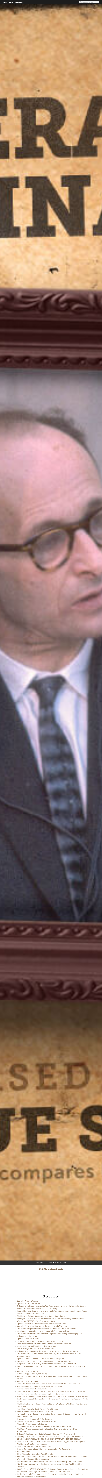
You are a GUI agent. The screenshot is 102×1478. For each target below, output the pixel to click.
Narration (63, 1262)
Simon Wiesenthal (24, 1452)
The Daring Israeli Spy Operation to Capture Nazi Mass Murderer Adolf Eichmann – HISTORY (51, 1391)
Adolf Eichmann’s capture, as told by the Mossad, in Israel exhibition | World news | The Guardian (52, 1457)
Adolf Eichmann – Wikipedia (27, 1371)
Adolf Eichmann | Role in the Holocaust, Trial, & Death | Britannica (41, 1394)
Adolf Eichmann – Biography (27, 1381)
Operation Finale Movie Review (28, 1339)
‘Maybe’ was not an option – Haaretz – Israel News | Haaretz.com (41, 1341)
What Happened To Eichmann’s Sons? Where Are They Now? (39, 1386)
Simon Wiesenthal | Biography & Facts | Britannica (35, 1454)
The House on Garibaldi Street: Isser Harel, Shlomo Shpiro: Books (41, 1316)
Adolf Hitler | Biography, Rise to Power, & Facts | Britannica (38, 1409)
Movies (57, 1262)
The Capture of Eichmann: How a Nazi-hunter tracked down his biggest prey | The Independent (52, 1442)
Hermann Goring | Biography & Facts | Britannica (34, 1419)
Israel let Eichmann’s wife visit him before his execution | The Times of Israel (45, 1449)
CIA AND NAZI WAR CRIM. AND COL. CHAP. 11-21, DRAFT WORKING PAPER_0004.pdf (49, 1439)
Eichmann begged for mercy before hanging (33, 1374)
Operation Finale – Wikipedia (27, 1301)
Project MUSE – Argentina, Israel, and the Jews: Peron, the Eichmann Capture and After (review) (52, 1396)
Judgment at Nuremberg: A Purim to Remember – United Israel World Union (45, 1426)
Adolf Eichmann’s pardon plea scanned (31, 1477)
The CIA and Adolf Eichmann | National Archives (34, 1447)
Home (5, 2)
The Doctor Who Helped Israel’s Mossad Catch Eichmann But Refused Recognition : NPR (49, 1384)
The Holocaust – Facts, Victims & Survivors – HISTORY (37, 1421)
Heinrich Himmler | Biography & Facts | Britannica (35, 1411)
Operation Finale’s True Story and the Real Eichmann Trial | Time (40, 1359)
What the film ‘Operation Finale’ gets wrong (33, 1459)
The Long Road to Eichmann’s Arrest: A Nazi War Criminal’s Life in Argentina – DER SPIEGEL (50, 1436)
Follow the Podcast (16, 2)
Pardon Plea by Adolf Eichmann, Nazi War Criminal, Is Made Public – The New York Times (50, 1474)
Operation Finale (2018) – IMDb (28, 1304)
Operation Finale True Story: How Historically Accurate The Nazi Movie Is (44, 1361)
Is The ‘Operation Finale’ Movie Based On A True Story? (37, 1346)
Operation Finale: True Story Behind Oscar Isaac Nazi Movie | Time (41, 1324)
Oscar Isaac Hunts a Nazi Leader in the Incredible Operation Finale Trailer (44, 1344)
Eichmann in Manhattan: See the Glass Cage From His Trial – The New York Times (47, 1351)
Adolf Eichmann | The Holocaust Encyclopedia (34, 1389)
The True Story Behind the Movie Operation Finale (35, 1349)
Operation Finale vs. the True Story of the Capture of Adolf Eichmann (42, 1326)
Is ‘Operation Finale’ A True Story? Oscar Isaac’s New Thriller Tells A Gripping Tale (47, 1364)
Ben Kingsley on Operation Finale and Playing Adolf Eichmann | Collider (43, 1331)
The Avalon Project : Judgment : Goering (32, 1424)
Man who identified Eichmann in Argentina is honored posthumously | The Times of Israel (50, 1462)
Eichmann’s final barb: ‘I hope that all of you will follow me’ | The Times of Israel (46, 1434)
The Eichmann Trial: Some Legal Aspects (32, 1444)
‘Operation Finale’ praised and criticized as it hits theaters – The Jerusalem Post (46, 1329)
